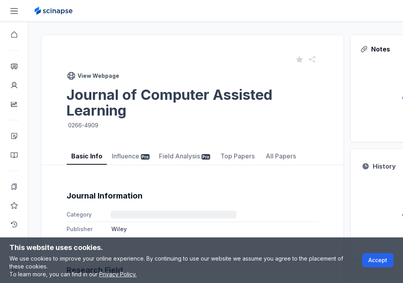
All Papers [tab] (281, 156)
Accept (377, 260)
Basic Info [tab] (86, 156)
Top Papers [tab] (237, 156)
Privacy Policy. (118, 274)
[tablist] (192, 150)
